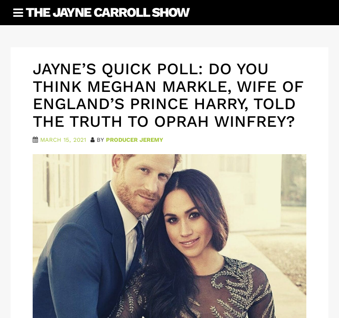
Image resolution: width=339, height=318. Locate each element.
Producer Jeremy (134, 139)
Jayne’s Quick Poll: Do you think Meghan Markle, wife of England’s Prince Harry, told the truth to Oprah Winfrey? (168, 95)
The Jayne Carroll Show (107, 12)
